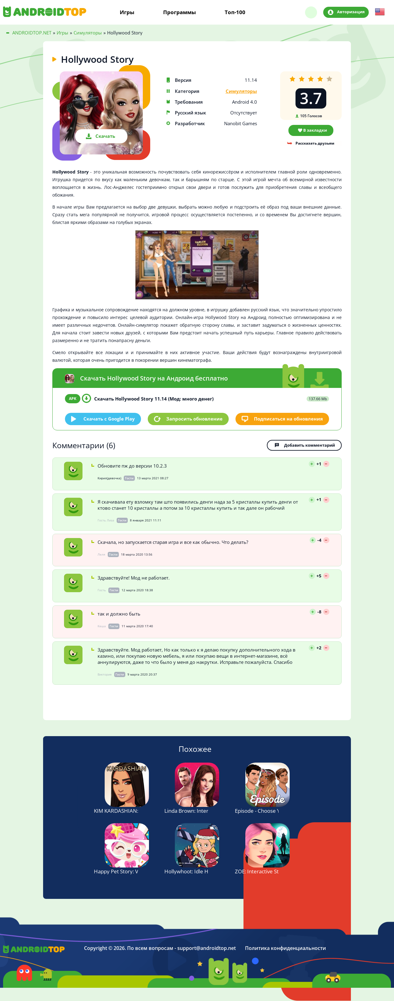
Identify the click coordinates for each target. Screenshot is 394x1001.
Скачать (105, 136)
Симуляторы (241, 91)
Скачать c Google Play (109, 419)
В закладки (315, 130)
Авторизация (351, 12)
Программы (179, 12)
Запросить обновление (194, 419)
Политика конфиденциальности (285, 948)
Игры (127, 12)
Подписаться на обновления (288, 419)
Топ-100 (235, 12)
